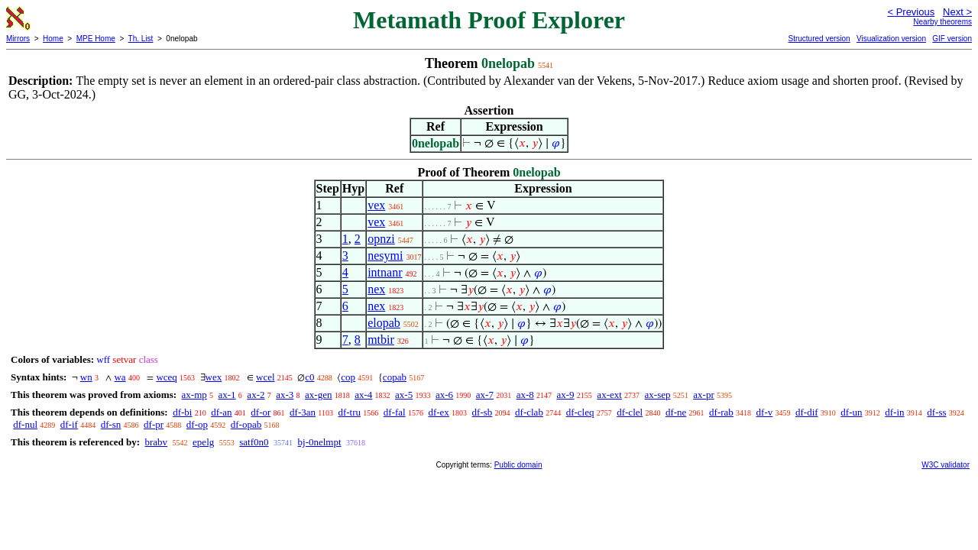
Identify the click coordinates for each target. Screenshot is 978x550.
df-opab (246, 424)
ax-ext (609, 394)
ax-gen (318, 394)
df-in (894, 412)
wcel (265, 377)
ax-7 (485, 394)
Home (53, 38)
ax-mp (194, 394)
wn (86, 377)
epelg (203, 442)
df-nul (25, 424)
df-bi (182, 412)
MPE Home (95, 38)
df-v (764, 412)
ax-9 (566, 394)
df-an (221, 412)
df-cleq (580, 412)
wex (214, 377)
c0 (309, 377)
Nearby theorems (942, 22)
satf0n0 (253, 442)
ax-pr (703, 394)
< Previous (910, 12)
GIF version (952, 38)
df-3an (303, 412)
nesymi (385, 255)
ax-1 (227, 394)
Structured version (819, 38)
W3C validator (945, 465)
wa (119, 377)
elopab (384, 322)
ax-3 (284, 394)
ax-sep (658, 394)
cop (348, 377)
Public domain (518, 465)
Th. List (141, 38)
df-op (197, 424)
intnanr (385, 272)
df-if (69, 424)
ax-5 (404, 394)
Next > (957, 12)
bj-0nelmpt (320, 442)
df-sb (482, 412)
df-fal (395, 412)
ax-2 (255, 394)
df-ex (438, 412)
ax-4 (363, 394)
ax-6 (444, 394)
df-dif (806, 412)
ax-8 (525, 394)
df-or (260, 412)
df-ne (675, 412)
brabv (155, 442)
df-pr (154, 424)
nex (376, 289)
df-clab (529, 412)
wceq (166, 377)
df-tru (349, 412)
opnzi (381, 238)
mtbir (381, 339)
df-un (851, 412)
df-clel (630, 412)
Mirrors (18, 38)
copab (394, 377)
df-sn (111, 424)
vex (376, 205)
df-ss (936, 412)
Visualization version (891, 38)
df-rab (721, 412)
